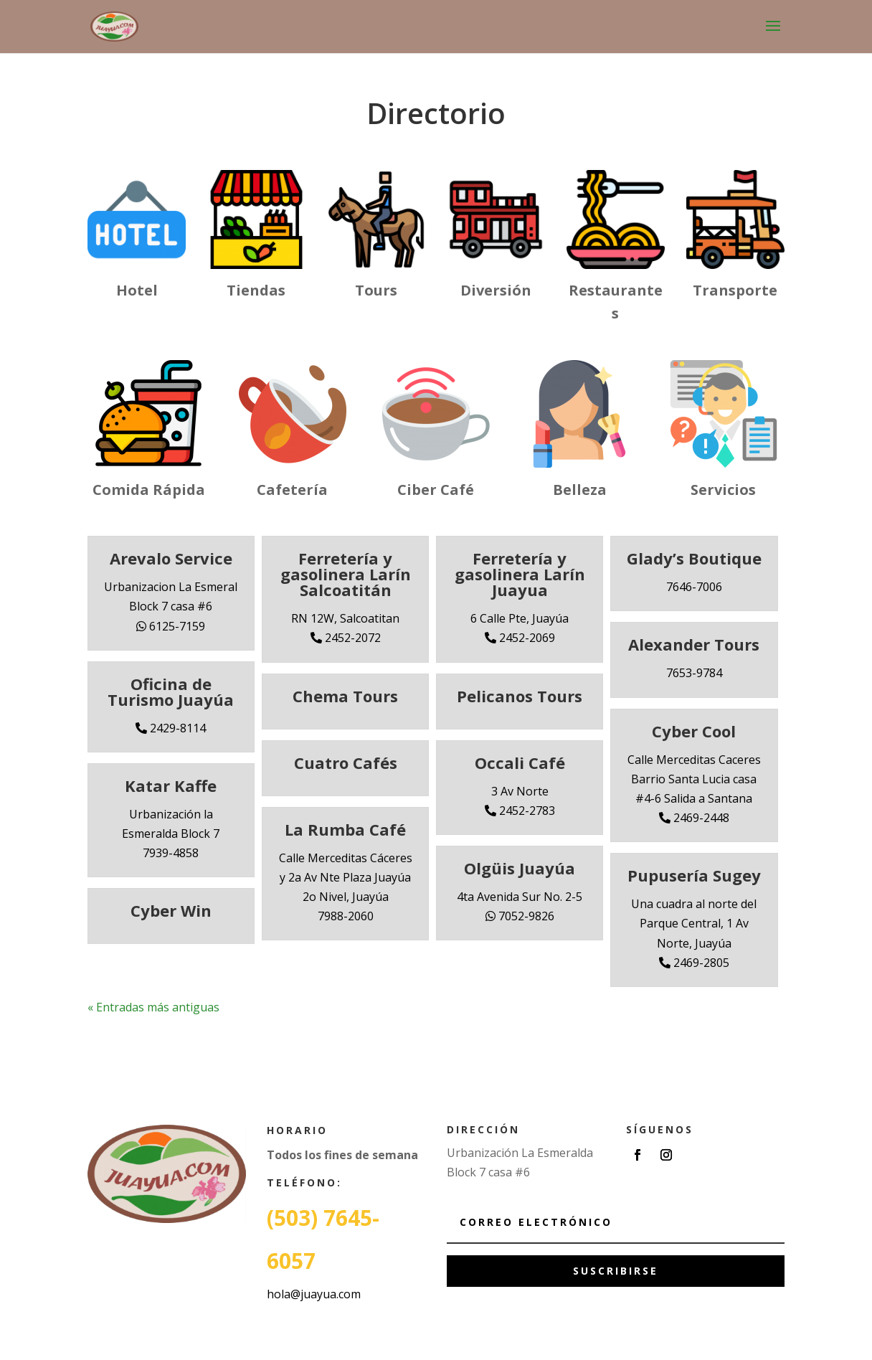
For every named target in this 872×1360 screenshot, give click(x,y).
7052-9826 (519, 916)
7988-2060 (346, 916)
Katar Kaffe (171, 785)
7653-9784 (694, 673)
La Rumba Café (345, 829)
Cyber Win (171, 910)
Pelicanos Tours (519, 696)
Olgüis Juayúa (519, 868)
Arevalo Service (171, 558)
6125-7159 (170, 626)
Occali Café (520, 762)
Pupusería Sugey (694, 875)
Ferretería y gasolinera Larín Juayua (520, 573)
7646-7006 (694, 587)
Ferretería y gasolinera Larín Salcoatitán (345, 573)
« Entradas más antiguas (153, 1007)
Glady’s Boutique (694, 558)
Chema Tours (345, 696)
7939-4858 (171, 853)
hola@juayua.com (314, 1294)
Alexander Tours (693, 644)
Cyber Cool (694, 731)
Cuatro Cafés (345, 762)
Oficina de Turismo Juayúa (171, 691)
